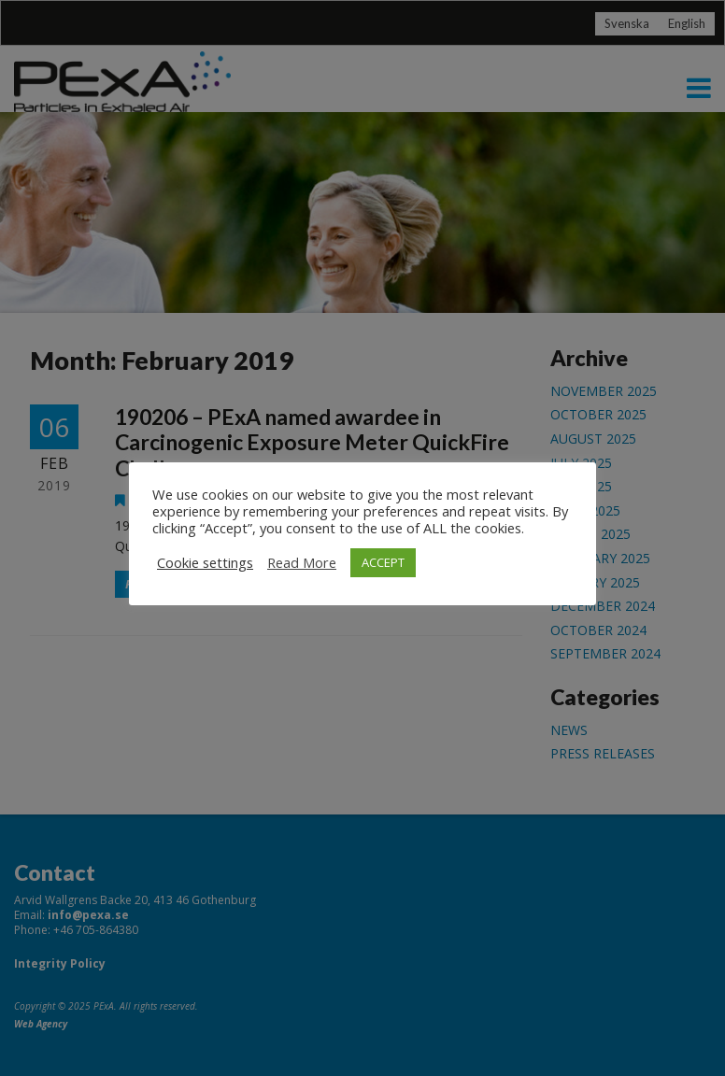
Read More (301, 562)
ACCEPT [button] (383, 562)
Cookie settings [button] (205, 562)
